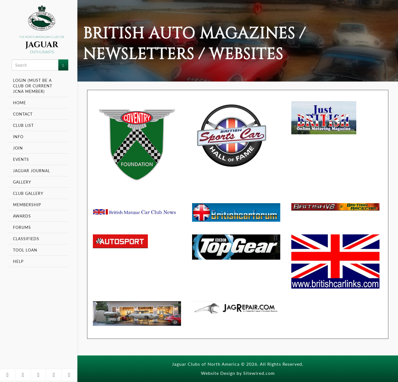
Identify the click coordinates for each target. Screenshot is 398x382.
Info (19, 136)
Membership (27, 204)
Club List (23, 125)
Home (19, 102)
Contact (23, 114)
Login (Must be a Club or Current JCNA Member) (32, 85)
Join (18, 148)
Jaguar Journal (31, 170)
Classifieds (26, 238)
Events (21, 159)
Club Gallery (28, 193)
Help (18, 261)
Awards (22, 216)
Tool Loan (25, 250)
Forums (22, 227)
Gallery (22, 182)
